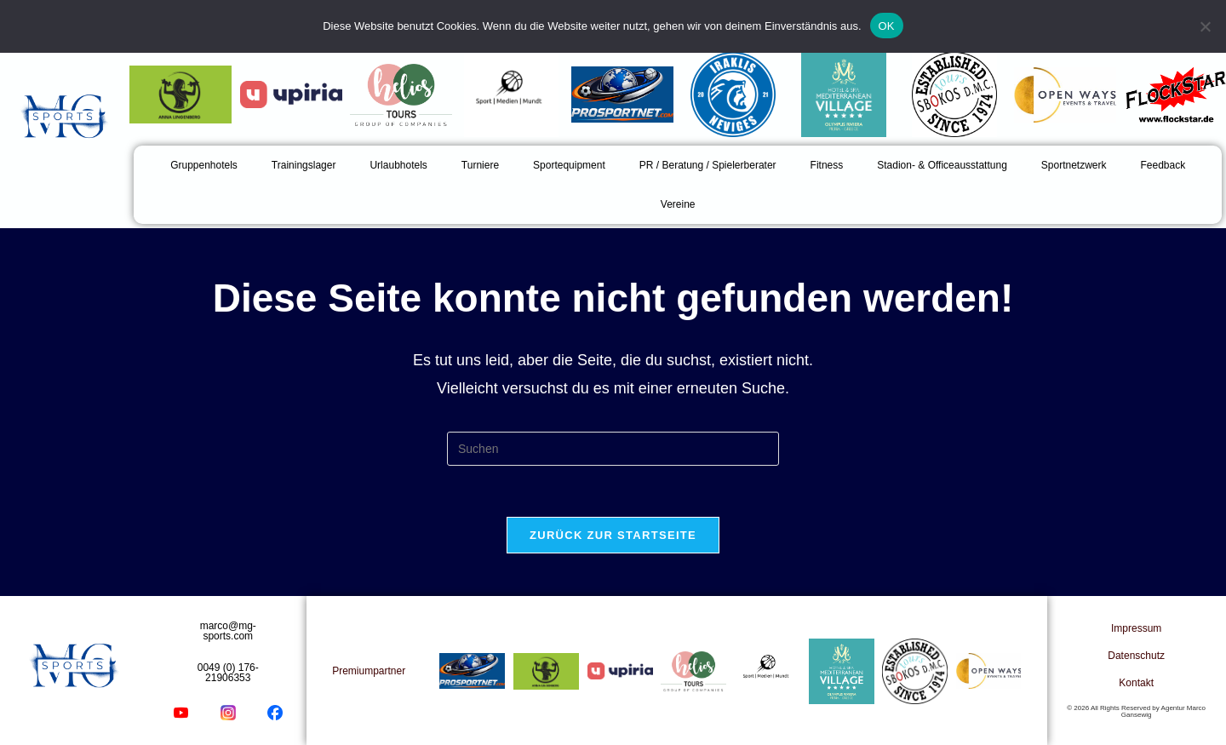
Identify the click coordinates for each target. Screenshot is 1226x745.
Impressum (1136, 628)
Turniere (480, 165)
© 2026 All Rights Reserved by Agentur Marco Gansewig (1136, 711)
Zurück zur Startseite (613, 535)
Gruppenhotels (204, 165)
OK (887, 26)
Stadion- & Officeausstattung (942, 165)
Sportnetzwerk (1074, 165)
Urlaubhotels (398, 165)
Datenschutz (1136, 656)
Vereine (678, 204)
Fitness (827, 165)
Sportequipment (569, 165)
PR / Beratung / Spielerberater (707, 165)
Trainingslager (304, 165)
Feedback (1163, 165)
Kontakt (1136, 683)
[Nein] (1204, 26)
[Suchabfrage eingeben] (613, 449)
